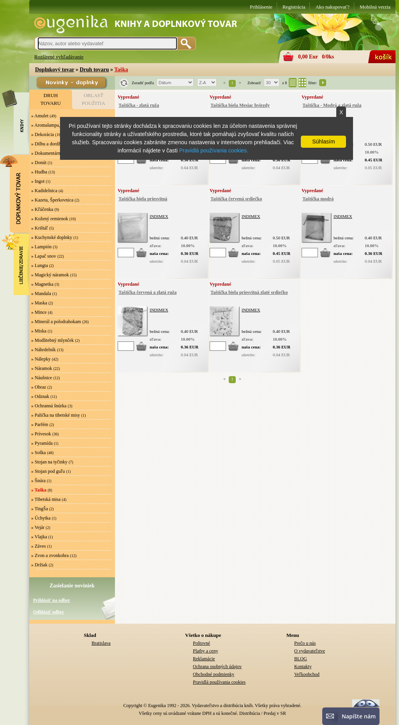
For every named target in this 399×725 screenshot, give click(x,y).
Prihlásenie (261, 7)
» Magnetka (42, 284)
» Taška (38, 490)
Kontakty (303, 666)
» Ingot (37, 181)
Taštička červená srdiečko (236, 199)
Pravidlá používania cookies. (213, 150)
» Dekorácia (42, 134)
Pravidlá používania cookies (219, 682)
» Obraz (38, 387)
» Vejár (37, 527)
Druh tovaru (94, 69)
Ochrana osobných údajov (217, 666)
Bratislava (101, 643)
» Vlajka (39, 536)
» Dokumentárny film (51, 153)
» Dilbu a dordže (46, 144)
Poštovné (201, 643)
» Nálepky (41, 359)
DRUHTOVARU (51, 99)
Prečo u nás (305, 643)
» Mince (39, 312)
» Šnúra (38, 480)
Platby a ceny (205, 651)
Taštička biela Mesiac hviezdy (240, 105)
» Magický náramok (50, 275)
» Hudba (39, 172)
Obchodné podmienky (213, 674)
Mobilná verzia (375, 7)
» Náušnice (41, 377)
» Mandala (41, 293)
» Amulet (39, 115)
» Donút (38, 162)
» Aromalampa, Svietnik (54, 125)
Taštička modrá (318, 199)
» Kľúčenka (42, 209)
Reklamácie (204, 658)
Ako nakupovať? (332, 7)
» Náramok (41, 368)
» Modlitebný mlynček (52, 340)
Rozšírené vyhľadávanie (58, 57)
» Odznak (40, 396)
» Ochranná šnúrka (49, 405)
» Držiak (39, 565)
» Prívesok (41, 434)
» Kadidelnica (44, 190)
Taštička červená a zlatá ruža (147, 292)
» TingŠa (39, 508)
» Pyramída (42, 443)
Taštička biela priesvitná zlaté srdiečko (249, 292)
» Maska (39, 303)
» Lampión (41, 246)
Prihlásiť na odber (51, 600)
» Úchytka (41, 518)
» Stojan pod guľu (48, 471)
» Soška (38, 452)
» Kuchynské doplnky (51, 237)
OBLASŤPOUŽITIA (93, 99)
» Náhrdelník (43, 349)
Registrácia (293, 7)
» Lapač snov (43, 256)
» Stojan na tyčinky (49, 462)
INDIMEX (159, 216)
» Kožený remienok (49, 218)
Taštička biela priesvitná (142, 199)
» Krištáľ (39, 228)
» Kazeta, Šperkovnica (52, 200)
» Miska (38, 331)
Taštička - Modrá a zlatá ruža (331, 105)
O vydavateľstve (309, 651)
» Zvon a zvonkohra (50, 555)
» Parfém (39, 424)
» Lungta (39, 265)
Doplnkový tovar (54, 69)
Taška (121, 69)
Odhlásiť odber (48, 612)
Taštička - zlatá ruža (138, 105)
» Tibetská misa (45, 499)
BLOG (300, 658)
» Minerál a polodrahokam (56, 321)
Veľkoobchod (307, 674)
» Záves (38, 546)
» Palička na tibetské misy (55, 415)
